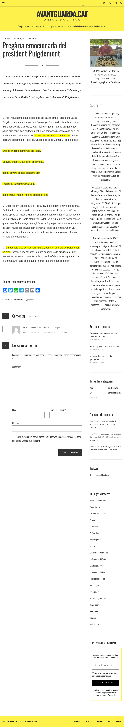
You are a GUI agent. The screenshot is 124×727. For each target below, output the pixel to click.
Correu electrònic (57, 410)
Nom (15, 410)
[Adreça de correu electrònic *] (105, 665)
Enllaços (88, 721)
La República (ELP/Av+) (98, 559)
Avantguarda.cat (61, 13)
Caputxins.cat (95, 507)
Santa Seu (94, 611)
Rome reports (95, 604)
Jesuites (93, 546)
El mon (92, 520)
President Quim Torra (98, 598)
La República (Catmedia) (99, 552)
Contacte (99, 721)
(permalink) (31, 299)
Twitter (102, 3)
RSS (108, 3)
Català (109, 721)
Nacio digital (95, 585)
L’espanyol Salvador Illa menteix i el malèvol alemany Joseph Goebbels (103, 424)
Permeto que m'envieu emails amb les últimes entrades (104, 674)
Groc (91, 392)
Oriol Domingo (7, 38)
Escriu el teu (32, 316)
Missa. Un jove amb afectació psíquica (104, 346)
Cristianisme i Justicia (98, 513)
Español (119, 721)
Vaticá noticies (95, 624)
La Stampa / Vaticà (97, 565)
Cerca (119, 3)
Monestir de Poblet (97, 578)
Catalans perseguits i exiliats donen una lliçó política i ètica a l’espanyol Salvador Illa (105, 437)
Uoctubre (93, 397)
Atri (30, 38)
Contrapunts (113, 387)
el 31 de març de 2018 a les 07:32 (39, 327)
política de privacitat (104, 693)
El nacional (94, 526)
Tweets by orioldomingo (99, 475)
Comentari (17, 366)
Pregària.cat (94, 591)
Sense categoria (114, 392)
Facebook (96, 3)
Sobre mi (77, 721)
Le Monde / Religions (98, 572)
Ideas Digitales (95, 539)
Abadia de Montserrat (98, 500)
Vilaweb (93, 617)
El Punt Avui (94, 533)
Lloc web (16, 423)
